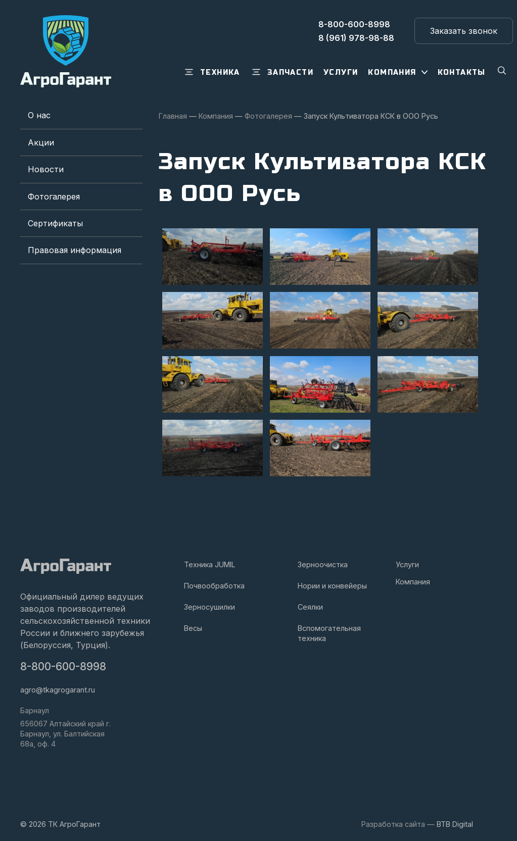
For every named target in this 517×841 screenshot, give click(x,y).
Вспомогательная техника (329, 627)
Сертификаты (55, 223)
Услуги (407, 558)
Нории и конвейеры (332, 579)
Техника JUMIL (210, 558)
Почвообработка (214, 579)
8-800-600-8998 (63, 660)
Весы (193, 622)
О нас (39, 115)
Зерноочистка (323, 558)
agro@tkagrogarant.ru (57, 683)
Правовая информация (74, 250)
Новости (46, 169)
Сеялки (310, 601)
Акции (41, 142)
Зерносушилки (209, 601)
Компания (413, 575)
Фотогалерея (54, 196)
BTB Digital (455, 818)
